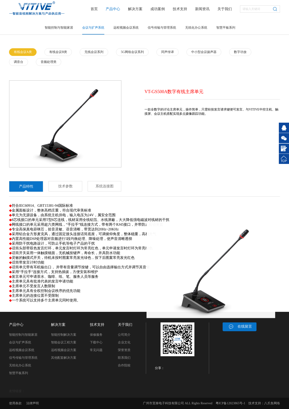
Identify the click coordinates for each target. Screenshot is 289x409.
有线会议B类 (58, 52)
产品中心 (113, 9)
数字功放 (240, 52)
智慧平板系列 (225, 27)
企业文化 (124, 342)
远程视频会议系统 (126, 27)
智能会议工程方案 (63, 342)
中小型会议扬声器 (204, 52)
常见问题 (96, 350)
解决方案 (135, 9)
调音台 (18, 62)
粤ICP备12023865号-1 (230, 403)
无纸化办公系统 (196, 27)
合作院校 (124, 365)
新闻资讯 (202, 9)
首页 (94, 9)
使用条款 (15, 403)
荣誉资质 (124, 350)
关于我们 (224, 9)
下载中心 (96, 342)
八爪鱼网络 (272, 403)
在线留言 (245, 326)
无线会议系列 (93, 52)
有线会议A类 (23, 52)
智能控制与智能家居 (59, 27)
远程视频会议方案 (63, 350)
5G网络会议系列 (132, 52)
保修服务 (96, 334)
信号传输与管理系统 (162, 27)
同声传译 (167, 52)
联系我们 (124, 357)
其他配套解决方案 (63, 357)
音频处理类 (48, 62)
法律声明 (32, 403)
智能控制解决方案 (63, 334)
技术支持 (180, 9)
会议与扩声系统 (93, 27)
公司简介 (124, 334)
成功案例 (157, 9)
